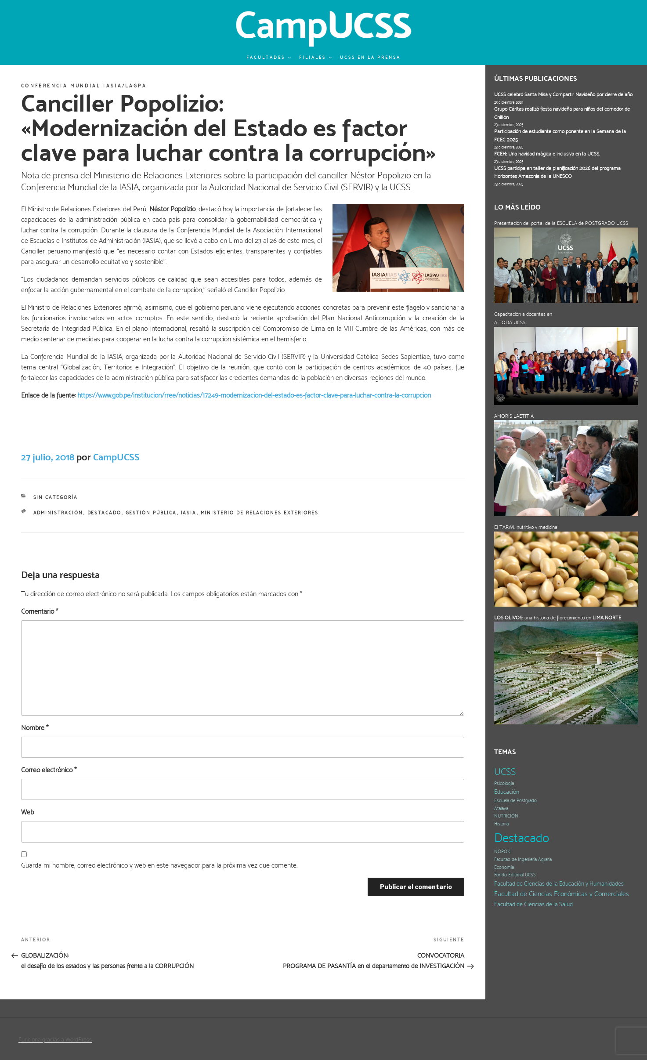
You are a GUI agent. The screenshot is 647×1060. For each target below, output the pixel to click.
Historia (501, 824)
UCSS (505, 771)
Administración (58, 513)
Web (27, 812)
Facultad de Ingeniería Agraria (523, 859)
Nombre (34, 728)
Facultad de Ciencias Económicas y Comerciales (561, 894)
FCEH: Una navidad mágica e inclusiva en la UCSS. (547, 154)
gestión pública (151, 513)
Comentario (39, 611)
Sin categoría (55, 497)
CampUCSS (116, 457)
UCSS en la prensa (370, 57)
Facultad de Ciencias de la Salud (533, 904)
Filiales (316, 57)
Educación (506, 792)
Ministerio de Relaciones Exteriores (260, 513)
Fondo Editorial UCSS (515, 875)
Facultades (269, 57)
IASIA (189, 513)
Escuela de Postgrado (515, 800)
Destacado (104, 513)
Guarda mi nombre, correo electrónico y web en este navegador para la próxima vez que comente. (159, 865)
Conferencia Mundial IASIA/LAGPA (84, 86)
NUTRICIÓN (506, 816)
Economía (504, 867)
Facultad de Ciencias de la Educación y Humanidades (559, 883)
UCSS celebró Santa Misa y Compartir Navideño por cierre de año (563, 94)
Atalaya (501, 808)
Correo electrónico (48, 770)
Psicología (504, 783)
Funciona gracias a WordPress (55, 1039)
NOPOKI (503, 851)
